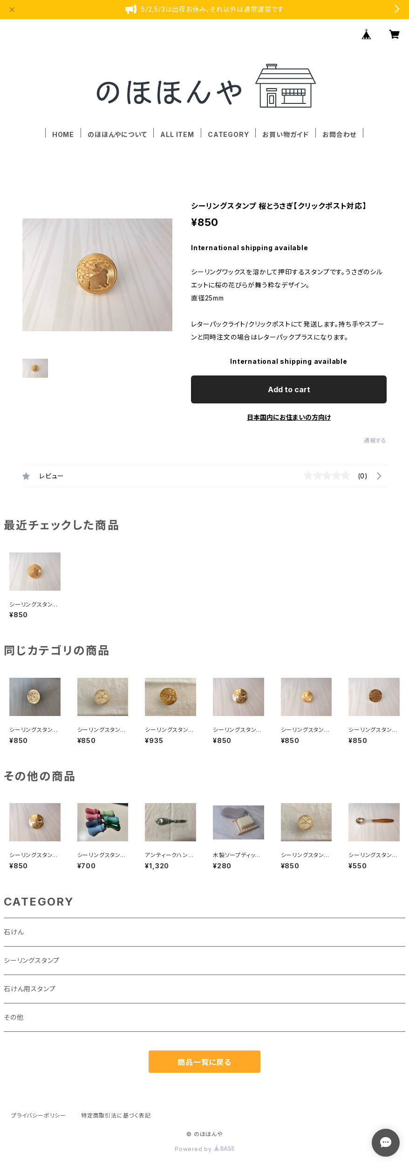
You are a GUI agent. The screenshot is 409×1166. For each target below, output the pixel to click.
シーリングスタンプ (32, 960)
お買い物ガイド (285, 134)
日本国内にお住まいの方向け (289, 417)
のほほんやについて (117, 134)
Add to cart (289, 389)
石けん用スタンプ (29, 989)
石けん (14, 932)
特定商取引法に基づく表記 (116, 1115)
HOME (63, 134)
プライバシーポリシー (38, 1115)
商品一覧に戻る (204, 1062)
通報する (375, 440)
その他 (13, 1017)
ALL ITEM (177, 134)
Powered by (204, 1149)
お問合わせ (339, 134)
